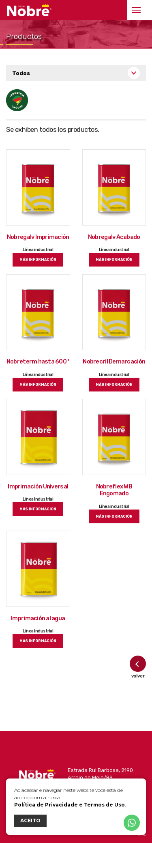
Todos (21, 73)
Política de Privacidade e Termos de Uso (69, 805)
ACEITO (30, 820)
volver (138, 667)
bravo (142, 835)
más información (37, 260)
